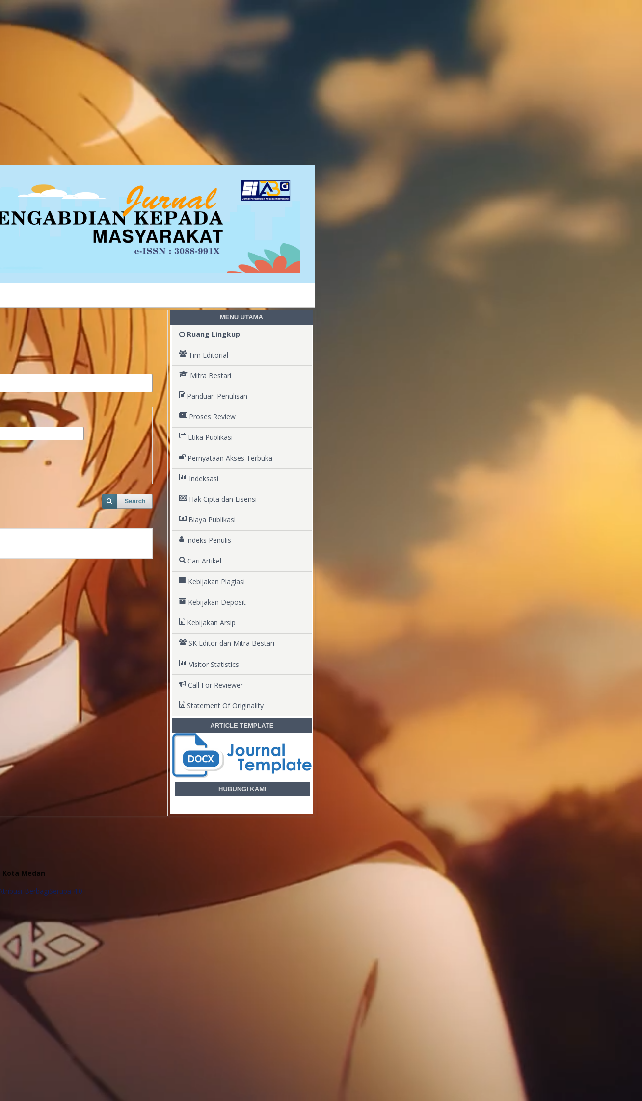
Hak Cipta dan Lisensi (218, 499)
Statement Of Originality (221, 706)
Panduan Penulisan (213, 396)
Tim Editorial (203, 355)
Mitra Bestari (205, 376)
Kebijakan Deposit (212, 602)
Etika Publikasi (206, 437)
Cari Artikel (200, 561)
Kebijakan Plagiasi (212, 582)
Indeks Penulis (205, 540)
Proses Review (207, 417)
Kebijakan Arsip (207, 623)
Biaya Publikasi (207, 520)
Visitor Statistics (209, 664)
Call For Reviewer (211, 685)
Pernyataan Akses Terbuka (225, 458)
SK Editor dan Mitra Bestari (226, 643)
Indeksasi (198, 479)
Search (134, 501)
